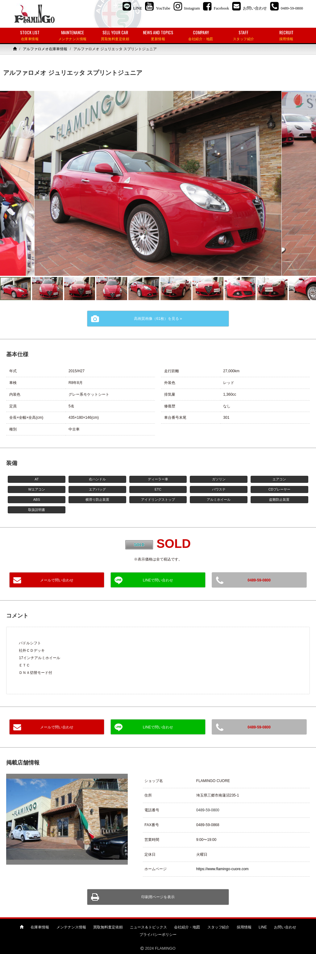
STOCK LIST (29, 35)
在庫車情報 (40, 927)
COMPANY (200, 35)
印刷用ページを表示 (158, 897)
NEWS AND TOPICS (158, 35)
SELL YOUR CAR (115, 35)
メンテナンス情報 (71, 927)
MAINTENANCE (72, 35)
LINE (263, 927)
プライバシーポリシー (158, 934)
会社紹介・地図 (187, 927)
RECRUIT (286, 35)
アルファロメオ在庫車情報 (45, 49)
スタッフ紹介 (218, 927)
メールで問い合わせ (56, 580)
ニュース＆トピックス (148, 927)
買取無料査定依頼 (108, 927)
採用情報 (244, 927)
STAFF (243, 35)
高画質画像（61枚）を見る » (158, 318)
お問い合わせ (285, 927)
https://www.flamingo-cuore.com (222, 869)
